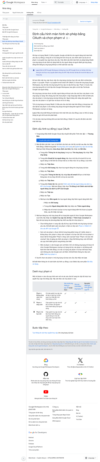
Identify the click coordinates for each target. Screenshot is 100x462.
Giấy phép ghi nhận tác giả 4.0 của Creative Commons (81, 342)
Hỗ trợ (39, 12)
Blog (77, 410)
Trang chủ (35, 29)
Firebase (31, 444)
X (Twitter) (79, 416)
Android (31, 437)
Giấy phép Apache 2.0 (58, 344)
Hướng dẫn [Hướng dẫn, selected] (30, 12)
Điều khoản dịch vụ (34, 425)
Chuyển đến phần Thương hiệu (48, 140)
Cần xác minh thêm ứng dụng (78, 287)
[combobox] (63, 2)
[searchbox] (13, 18)
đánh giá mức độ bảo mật (88, 288)
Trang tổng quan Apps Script (61, 415)
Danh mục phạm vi (50, 254)
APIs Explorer (56, 421)
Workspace (15, 2)
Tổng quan (5, 12)
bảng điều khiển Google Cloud (61, 418)
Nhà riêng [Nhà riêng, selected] (34, 2)
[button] (12, 82)
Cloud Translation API (54, 22)
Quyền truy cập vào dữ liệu (84, 147)
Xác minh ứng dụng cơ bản (68, 286)
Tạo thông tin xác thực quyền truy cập (45, 333)
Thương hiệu (61, 147)
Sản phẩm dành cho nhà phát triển (39, 416)
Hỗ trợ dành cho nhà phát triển (38, 422)
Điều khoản (32, 458)
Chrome (31, 440)
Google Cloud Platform (36, 447)
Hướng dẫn (65, 29)
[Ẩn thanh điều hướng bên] (23, 458)
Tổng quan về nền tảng (36, 412)
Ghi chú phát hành (34, 419)
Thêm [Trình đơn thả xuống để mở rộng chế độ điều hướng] (43, 2)
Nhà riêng (6, 8)
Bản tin (78, 413)
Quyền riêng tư (41, 458)
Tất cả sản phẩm (34, 450)
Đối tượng (69, 147)
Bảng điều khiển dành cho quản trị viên (62, 410)
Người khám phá (18, 12)
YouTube (79, 419)
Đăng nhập (94, 2)
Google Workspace (46, 29)
